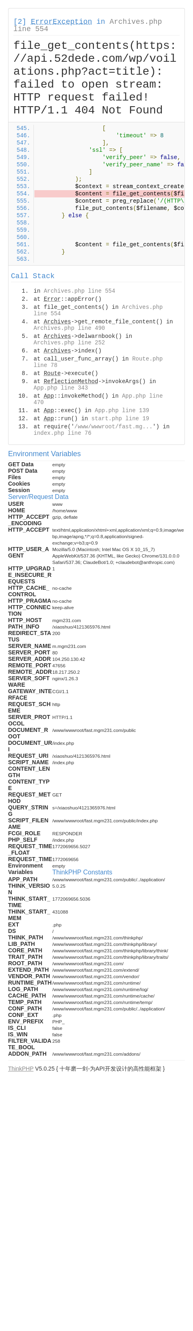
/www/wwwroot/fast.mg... (113, 426)
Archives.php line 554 (79, 291)
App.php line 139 (122, 410)
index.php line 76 (62, 433)
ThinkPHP (21, 1068)
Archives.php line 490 (69, 328)
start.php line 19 (120, 418)
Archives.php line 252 (69, 343)
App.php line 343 (61, 388)
